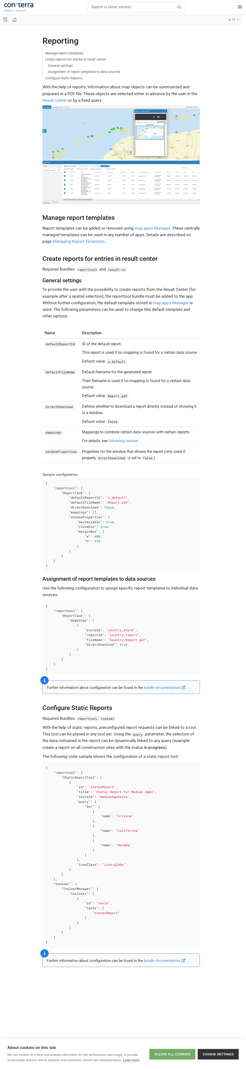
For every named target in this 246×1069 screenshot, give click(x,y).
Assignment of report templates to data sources (84, 72)
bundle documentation (165, 687)
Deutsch (21, 10)
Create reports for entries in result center (75, 59)
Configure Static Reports (63, 78)
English (8, 10)
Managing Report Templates (79, 241)
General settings (60, 66)
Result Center (54, 100)
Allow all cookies (172, 1054)
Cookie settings (218, 1054)
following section (123, 440)
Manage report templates (64, 53)
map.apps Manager (152, 228)
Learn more (131, 1060)
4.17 (231, 20)
